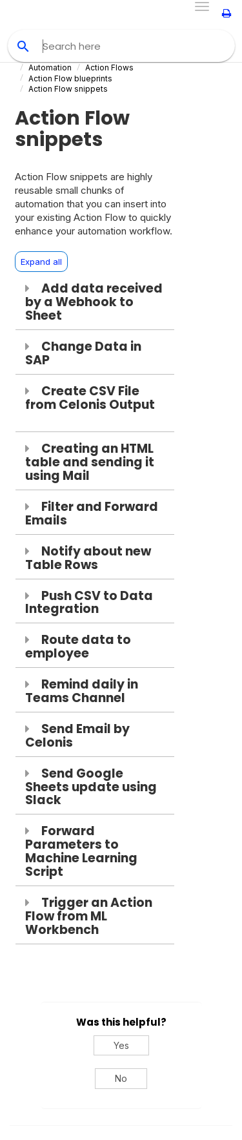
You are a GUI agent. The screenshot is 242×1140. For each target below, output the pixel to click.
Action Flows (109, 67)
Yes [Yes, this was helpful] (121, 1045)
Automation (50, 67)
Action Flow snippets (68, 89)
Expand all (41, 261)
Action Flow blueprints (70, 78)
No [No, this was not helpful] (121, 1078)
